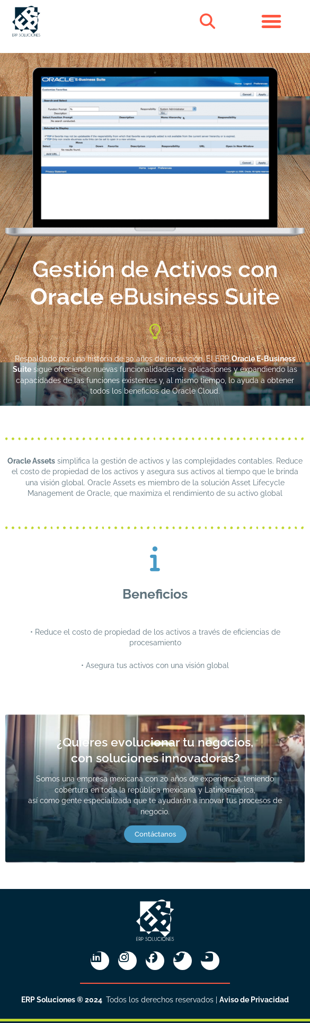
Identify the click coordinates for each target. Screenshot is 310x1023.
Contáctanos (155, 834)
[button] (207, 21)
